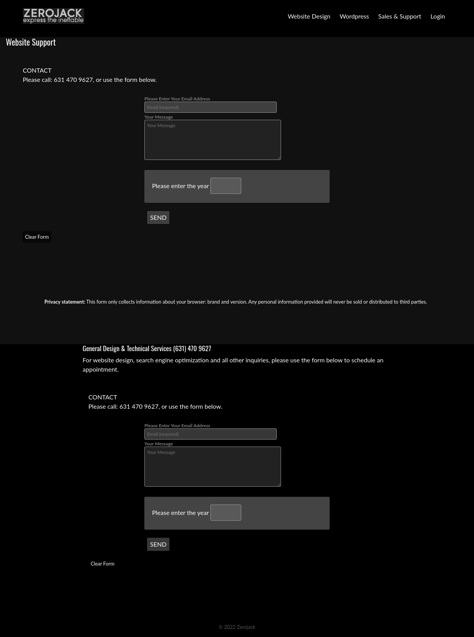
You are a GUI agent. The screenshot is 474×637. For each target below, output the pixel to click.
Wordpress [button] (354, 16)
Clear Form (37, 237)
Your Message (212, 137)
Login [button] (437, 16)
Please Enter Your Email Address (210, 104)
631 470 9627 (73, 79)
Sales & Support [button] (399, 16)
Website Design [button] (309, 16)
